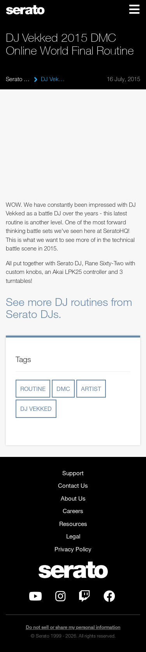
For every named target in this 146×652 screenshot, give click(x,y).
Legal (73, 536)
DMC (63, 388)
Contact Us (73, 485)
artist (91, 388)
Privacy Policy (73, 549)
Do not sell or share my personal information (73, 627)
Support (73, 472)
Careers (73, 510)
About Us (73, 498)
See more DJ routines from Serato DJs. (69, 307)
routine (33, 388)
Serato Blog (18, 78)
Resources (73, 523)
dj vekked (36, 408)
